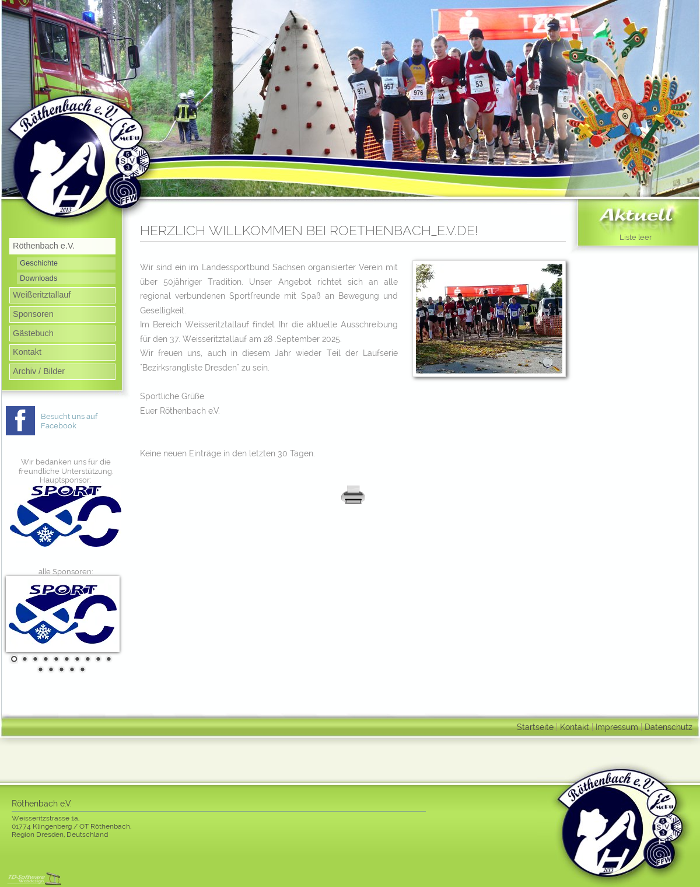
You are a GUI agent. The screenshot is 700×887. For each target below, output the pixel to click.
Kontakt (27, 352)
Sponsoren (33, 314)
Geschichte (39, 263)
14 (70, 669)
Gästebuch (33, 333)
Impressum (617, 727)
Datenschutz (668, 727)
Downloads (38, 278)
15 (81, 669)
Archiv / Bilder (39, 371)
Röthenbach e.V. (44, 245)
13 (60, 669)
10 (107, 659)
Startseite (535, 727)
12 (49, 669)
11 (39, 669)
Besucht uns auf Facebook (69, 421)
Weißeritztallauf (42, 294)
